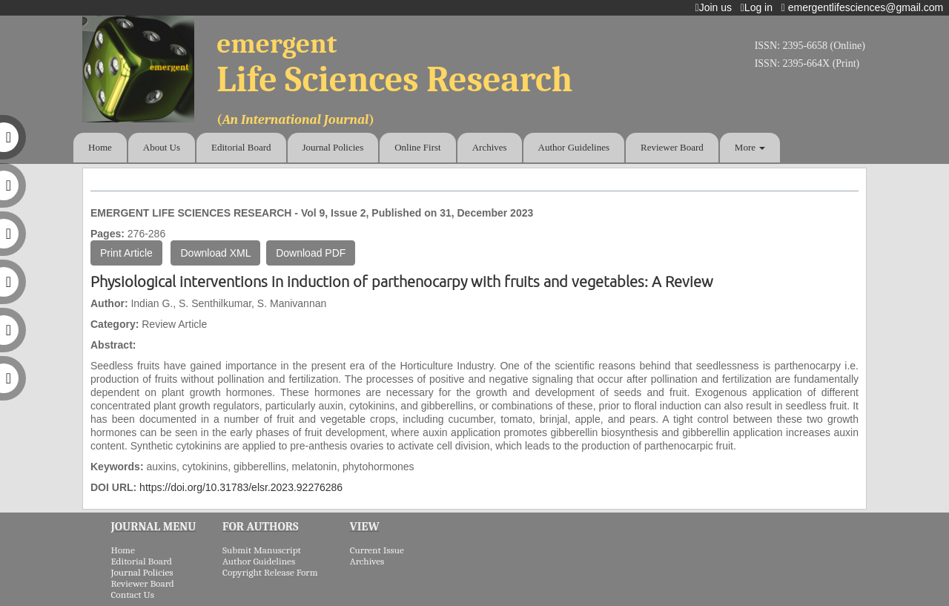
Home (100, 147)
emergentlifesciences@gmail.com (865, 7)
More (750, 147)
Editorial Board (241, 147)
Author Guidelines (573, 147)
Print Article (126, 253)
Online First (417, 147)
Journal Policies (333, 147)
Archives (489, 147)
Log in (759, 7)
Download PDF (310, 253)
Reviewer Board (672, 147)
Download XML (215, 253)
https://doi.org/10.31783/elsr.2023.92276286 (241, 487)
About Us (161, 147)
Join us (716, 7)
